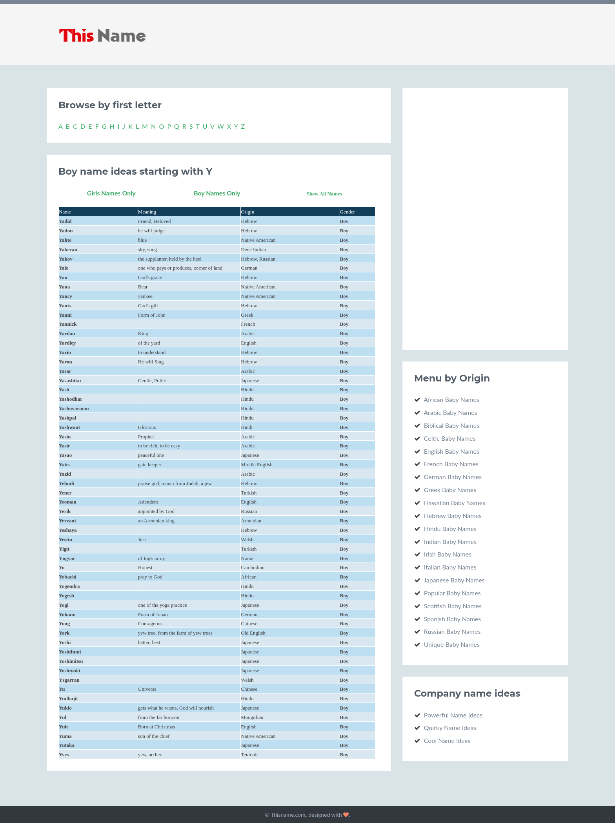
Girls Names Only (111, 193)
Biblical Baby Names (451, 425)
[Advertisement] (473, 218)
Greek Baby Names (450, 489)
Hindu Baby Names (450, 528)
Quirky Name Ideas (450, 727)
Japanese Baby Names (454, 580)
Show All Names (324, 194)
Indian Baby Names (450, 541)
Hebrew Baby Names (453, 515)
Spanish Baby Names (452, 618)
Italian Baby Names (450, 567)
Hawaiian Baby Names (454, 502)
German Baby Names (453, 476)
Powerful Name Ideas (453, 715)
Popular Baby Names (452, 593)
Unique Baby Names (452, 644)
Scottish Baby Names (453, 605)
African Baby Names (451, 399)
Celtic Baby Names (450, 438)
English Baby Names (451, 451)
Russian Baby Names (452, 631)
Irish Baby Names (447, 554)
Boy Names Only (217, 193)
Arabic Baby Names (450, 412)
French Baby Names (451, 463)
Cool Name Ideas (447, 740)
